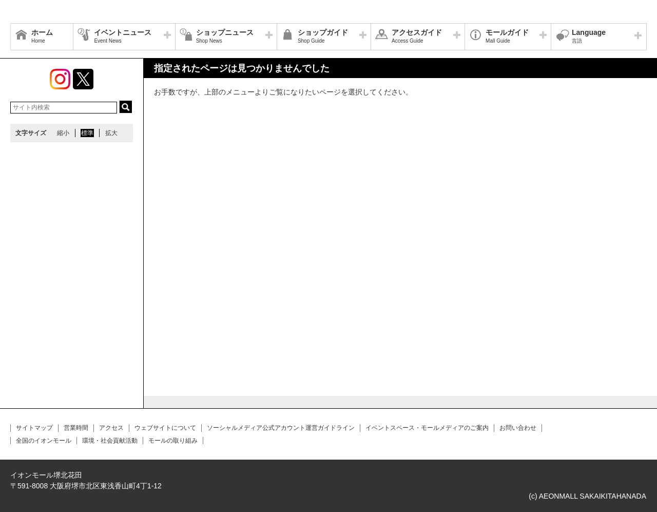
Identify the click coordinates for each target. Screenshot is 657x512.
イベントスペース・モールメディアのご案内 (427, 427)
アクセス (111, 427)
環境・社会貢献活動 (110, 440)
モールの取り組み (173, 440)
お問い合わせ (517, 427)
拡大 (111, 133)
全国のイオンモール (43, 440)
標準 (87, 133)
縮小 (63, 133)
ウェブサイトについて (165, 427)
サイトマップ (34, 427)
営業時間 (76, 427)
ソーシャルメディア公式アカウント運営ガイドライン (281, 427)
